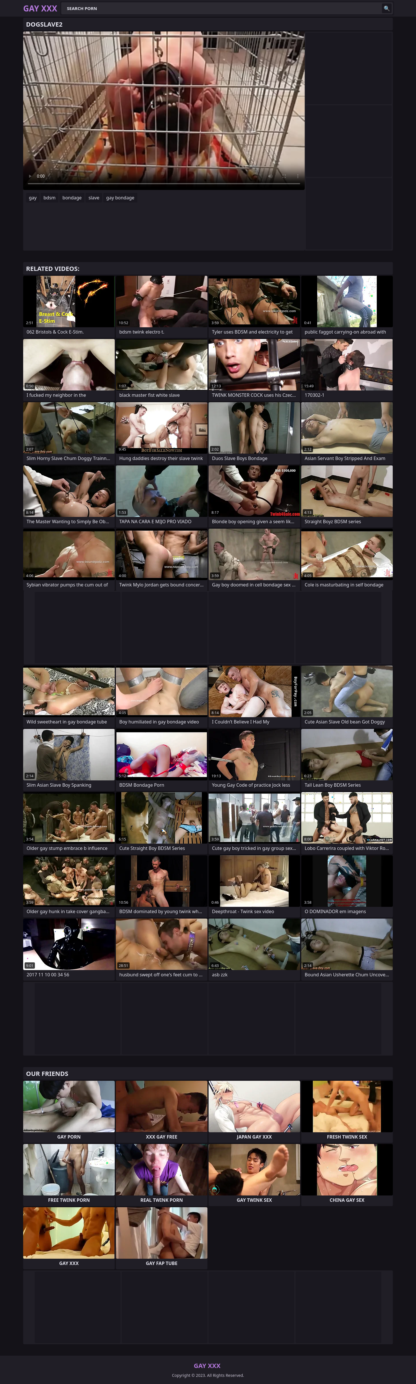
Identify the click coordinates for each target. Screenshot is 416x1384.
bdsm (49, 198)
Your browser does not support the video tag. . (164, 110)
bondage (72, 198)
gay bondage (120, 198)
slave (93, 198)
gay (33, 198)
